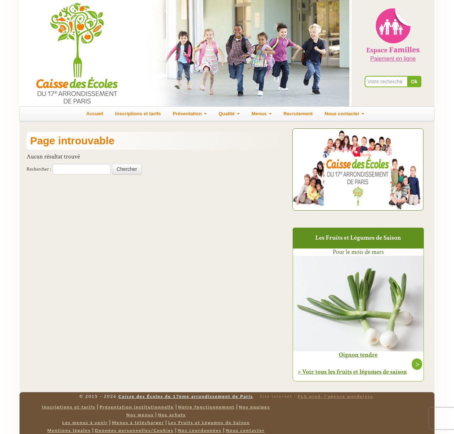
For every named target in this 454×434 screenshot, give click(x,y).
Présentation (190, 113)
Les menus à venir (85, 422)
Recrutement (298, 113)
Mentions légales (69, 430)
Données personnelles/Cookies (134, 430)
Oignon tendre (358, 354)
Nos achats (172, 414)
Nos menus (140, 414)
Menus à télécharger (138, 422)
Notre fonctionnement (206, 407)
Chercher (127, 169)
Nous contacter (344, 113)
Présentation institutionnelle (137, 407)
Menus (261, 113)
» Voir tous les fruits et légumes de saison (352, 372)
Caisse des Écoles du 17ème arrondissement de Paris (185, 396)
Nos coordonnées (199, 430)
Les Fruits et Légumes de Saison (209, 422)
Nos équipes (254, 407)
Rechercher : (39, 169)
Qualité (229, 113)
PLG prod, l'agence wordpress (335, 396)
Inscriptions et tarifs (138, 113)
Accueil (94, 113)
